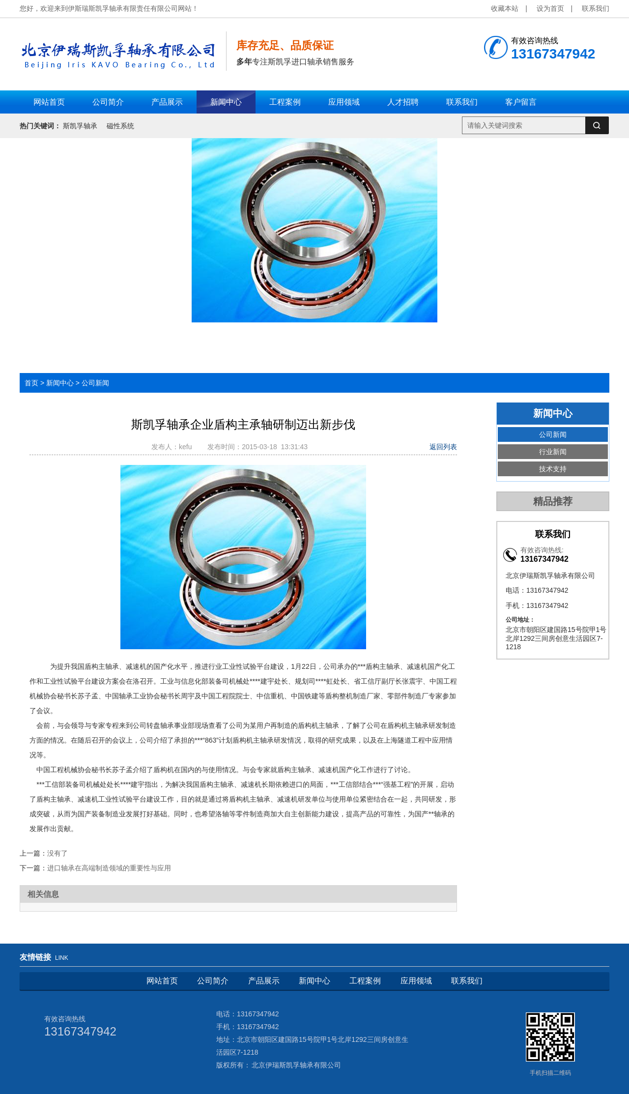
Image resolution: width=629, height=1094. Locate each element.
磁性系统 (120, 126)
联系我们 (595, 8)
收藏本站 (504, 8)
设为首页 (550, 8)
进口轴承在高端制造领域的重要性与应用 (109, 868)
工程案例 (365, 981)
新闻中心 (60, 383)
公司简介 (213, 981)
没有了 (57, 853)
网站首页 (162, 981)
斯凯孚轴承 (80, 126)
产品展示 (264, 981)
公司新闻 (95, 383)
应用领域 (416, 981)
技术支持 (553, 469)
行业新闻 (553, 452)
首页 (31, 383)
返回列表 (443, 447)
